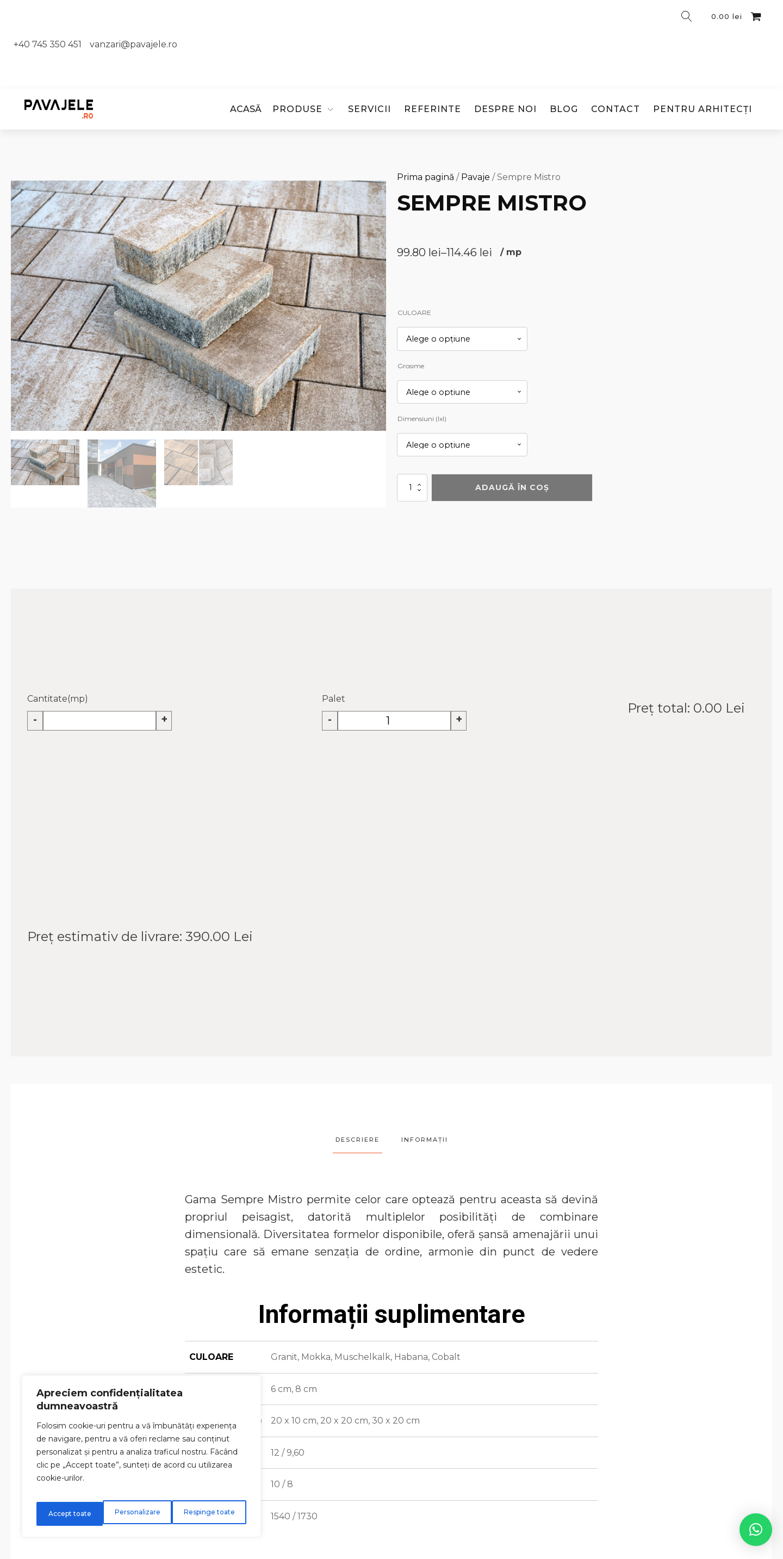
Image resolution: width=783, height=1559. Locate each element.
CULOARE (414, 312)
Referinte (432, 109)
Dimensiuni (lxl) (421, 419)
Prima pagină (425, 177)
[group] (198, 306)
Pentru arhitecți (702, 109)
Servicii (369, 109)
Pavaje (475, 177)
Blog (564, 109)
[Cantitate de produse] (412, 488)
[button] (45, 462)
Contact (615, 109)
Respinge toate (143, 1514)
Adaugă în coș (512, 487)
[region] (141, 1460)
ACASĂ (246, 109)
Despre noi (505, 109)
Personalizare (69, 1514)
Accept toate (215, 1514)
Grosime (410, 366)
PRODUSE (297, 109)
